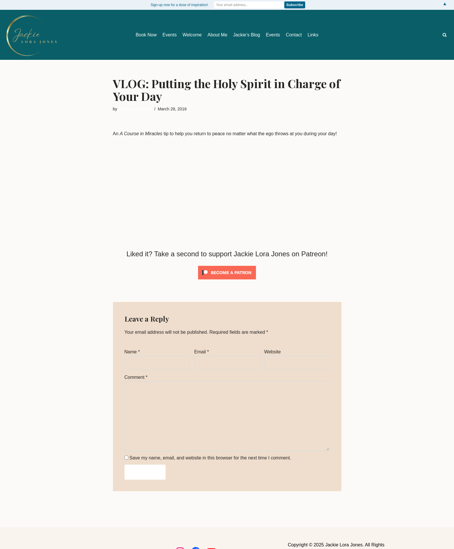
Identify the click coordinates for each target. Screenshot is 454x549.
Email (201, 351)
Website (272, 351)
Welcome (192, 34)
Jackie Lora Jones (135, 109)
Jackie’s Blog (246, 34)
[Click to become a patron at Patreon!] (227, 280)
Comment (136, 377)
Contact (294, 34)
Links (312, 34)
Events (169, 34)
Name (132, 351)
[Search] (444, 35)
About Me (217, 34)
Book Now (146, 34)
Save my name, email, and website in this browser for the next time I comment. (210, 457)
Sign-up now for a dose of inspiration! (179, 5)
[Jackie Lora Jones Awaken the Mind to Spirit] (31, 35)
